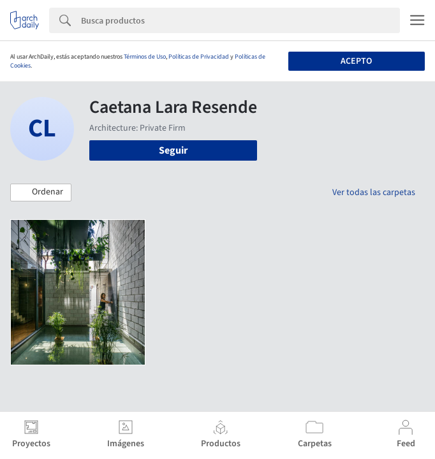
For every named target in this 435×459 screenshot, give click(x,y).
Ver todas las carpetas (373, 192)
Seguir (173, 150)
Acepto (356, 61)
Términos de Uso (145, 56)
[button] (40, 192)
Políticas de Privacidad (198, 56)
